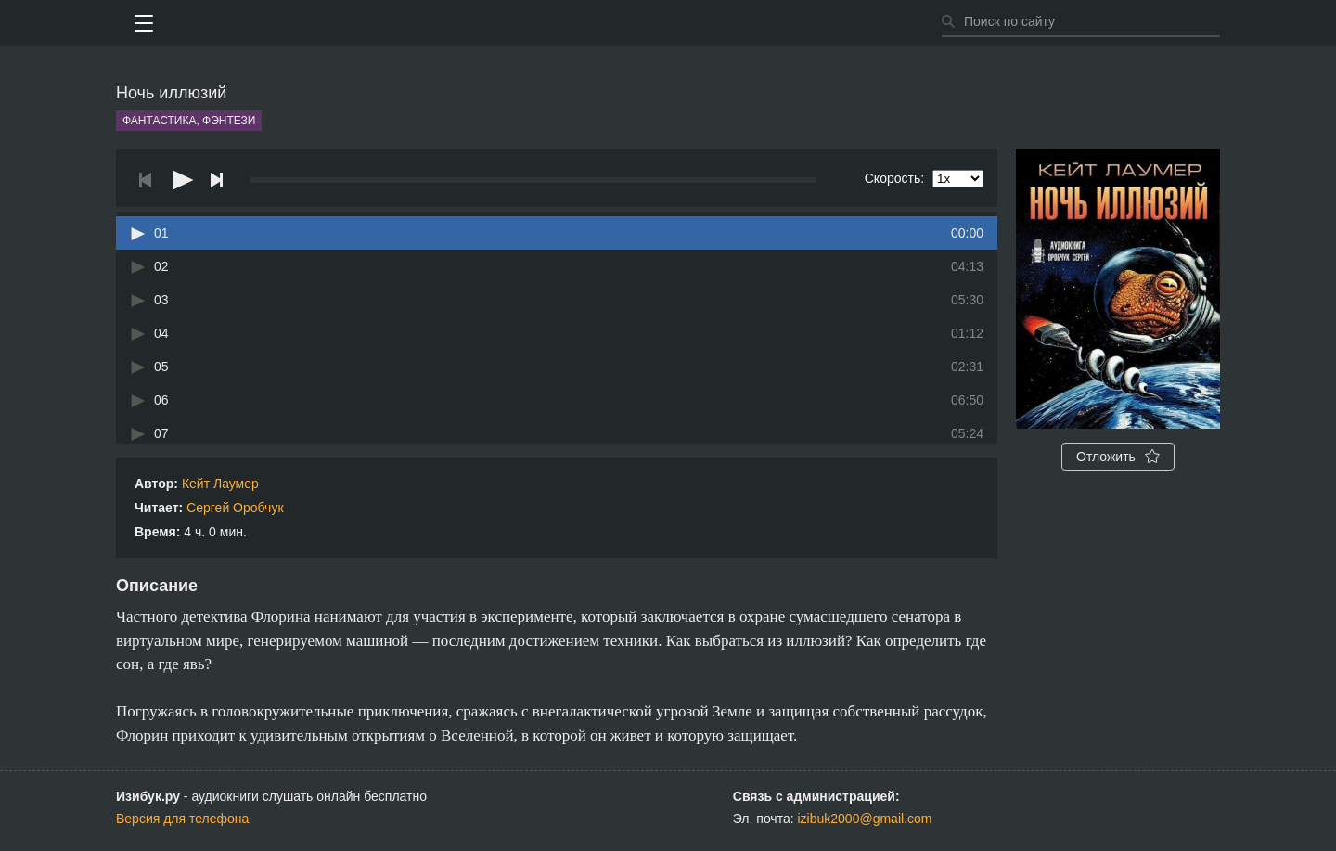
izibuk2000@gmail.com (865, 818)
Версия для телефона (182, 818)
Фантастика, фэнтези (188, 120)
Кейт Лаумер (220, 483)
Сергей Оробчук (234, 507)
